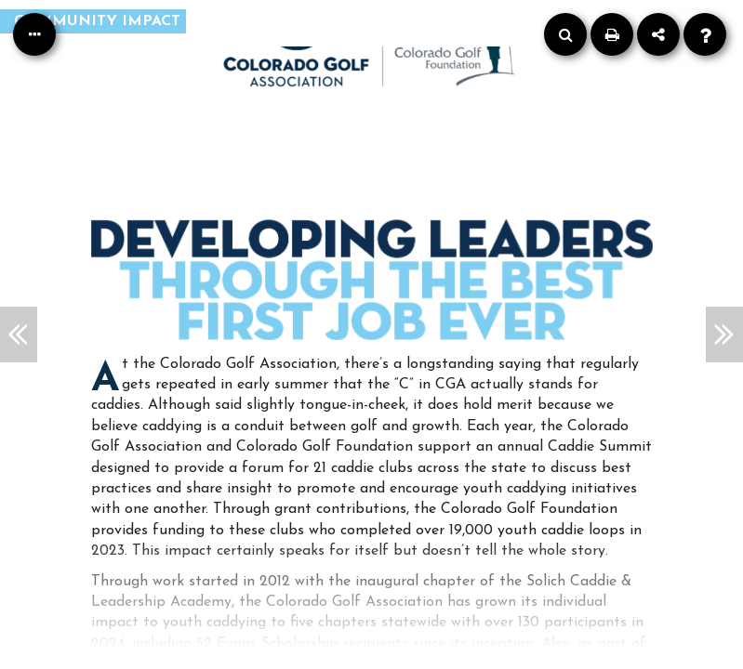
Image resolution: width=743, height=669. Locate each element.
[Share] (658, 34)
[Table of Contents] (34, 34)
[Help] (704, 34)
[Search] (565, 34)
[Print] (611, 34)
